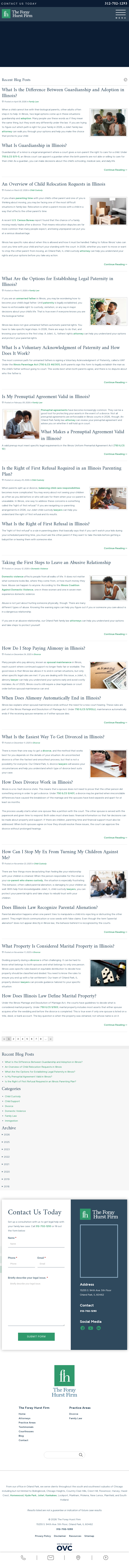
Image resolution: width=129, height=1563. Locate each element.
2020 (6, 1172)
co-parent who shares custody (25, 880)
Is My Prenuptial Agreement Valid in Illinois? (28, 1076)
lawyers (58, 509)
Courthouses (26, 1431)
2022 (6, 1157)
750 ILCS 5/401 (65, 793)
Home (22, 1413)
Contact (23, 1440)
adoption (26, 118)
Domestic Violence (39, 568)
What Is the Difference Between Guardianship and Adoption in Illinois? (44, 1062)
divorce (46, 750)
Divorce (37, 654)
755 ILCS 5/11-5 (10, 156)
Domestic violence (13, 576)
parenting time (24, 198)
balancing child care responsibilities (59, 487)
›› (50, 1039)
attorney (7, 131)
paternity (48, 302)
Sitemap (89, 1536)
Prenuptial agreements (54, 410)
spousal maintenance (59, 662)
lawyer (14, 679)
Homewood (17, 1495)
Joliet (41, 1495)
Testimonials (26, 1427)
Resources (75, 1536)
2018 (5, 1186)
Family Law (34, 101)
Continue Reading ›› (115, 169)
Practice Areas (27, 1422)
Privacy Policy (43, 1536)
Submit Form (36, 1336)
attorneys (75, 620)
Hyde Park (30, 1495)
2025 (6, 1142)
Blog (21, 1435)
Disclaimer (60, 1536)
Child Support (12, 1101)
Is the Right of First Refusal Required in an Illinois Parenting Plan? (40, 1081)
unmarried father (26, 298)
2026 (6, 1135)
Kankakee (51, 1495)
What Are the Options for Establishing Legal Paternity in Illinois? (40, 1071)
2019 (5, 1179)
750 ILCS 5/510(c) (85, 709)
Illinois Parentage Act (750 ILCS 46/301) (36, 364)
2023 (6, 1149)
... (46, 1039)
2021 (5, 1164)
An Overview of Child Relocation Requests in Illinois (33, 1066)
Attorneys (24, 1418)
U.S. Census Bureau (23, 220)
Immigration (11, 1120)
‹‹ (4, 1039)
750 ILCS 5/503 (49, 1007)
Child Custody (36, 190)
